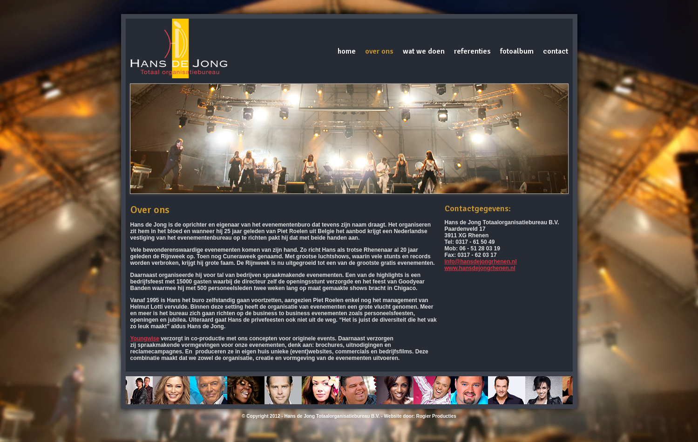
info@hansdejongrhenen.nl (481, 261)
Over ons (379, 51)
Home (347, 51)
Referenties (472, 51)
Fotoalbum (517, 51)
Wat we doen (424, 51)
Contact (555, 51)
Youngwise (144, 338)
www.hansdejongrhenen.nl (480, 268)
